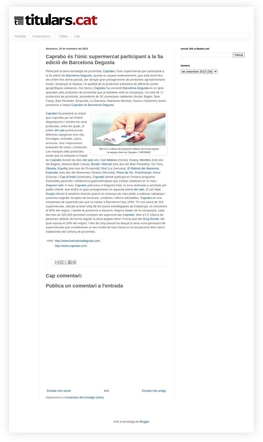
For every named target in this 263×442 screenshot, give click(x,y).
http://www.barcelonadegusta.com (77, 240)
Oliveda (51, 168)
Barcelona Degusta (79, 75)
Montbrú (145, 160)
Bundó (95, 164)
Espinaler (52, 172)
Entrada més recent (59, 390)
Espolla (62, 168)
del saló (59, 130)
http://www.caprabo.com (71, 245)
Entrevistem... (42, 36)
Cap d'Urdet (68, 177)
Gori (104, 168)
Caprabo (109, 71)
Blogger (144, 421)
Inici (106, 390)
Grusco (97, 172)
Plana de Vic (124, 172)
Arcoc (157, 172)
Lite (77, 36)
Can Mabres (109, 160)
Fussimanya (143, 172)
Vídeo (63, 36)
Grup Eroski (151, 219)
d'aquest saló (54, 185)
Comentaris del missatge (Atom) (84, 397)
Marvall (107, 164)
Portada (20, 36)
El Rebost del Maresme (143, 168)
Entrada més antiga (154, 390)
